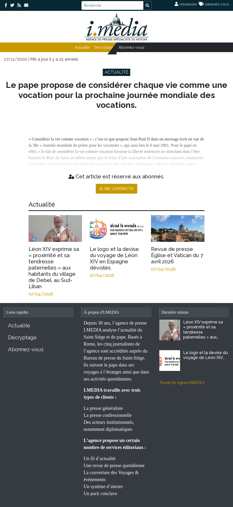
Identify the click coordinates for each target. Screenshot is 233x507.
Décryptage (104, 47)
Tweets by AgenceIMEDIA (182, 382)
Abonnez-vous (132, 47)
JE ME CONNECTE (116, 188)
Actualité (82, 47)
